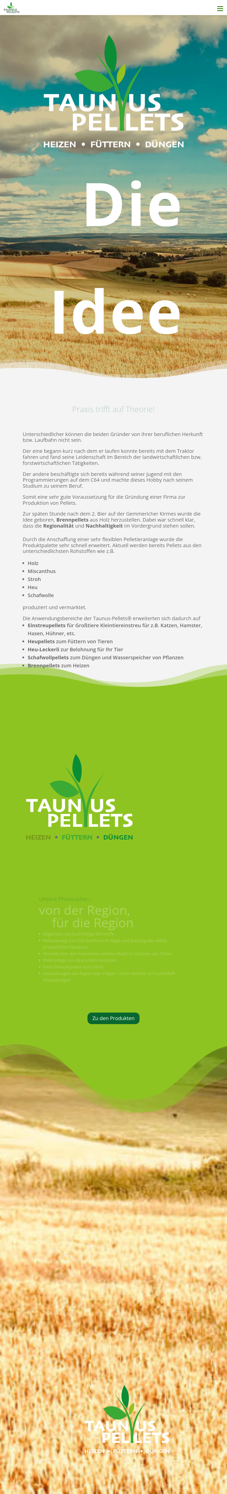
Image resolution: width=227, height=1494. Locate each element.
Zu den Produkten (114, 1018)
